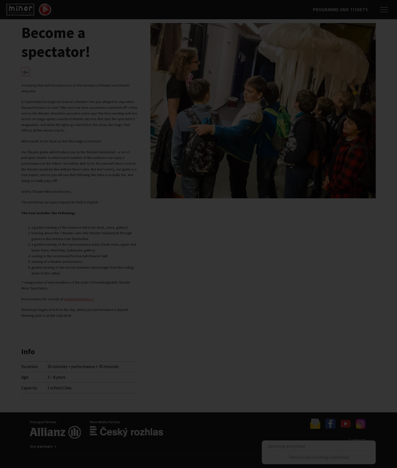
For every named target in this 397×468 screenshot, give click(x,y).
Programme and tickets (340, 9)
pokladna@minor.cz (79, 299)
